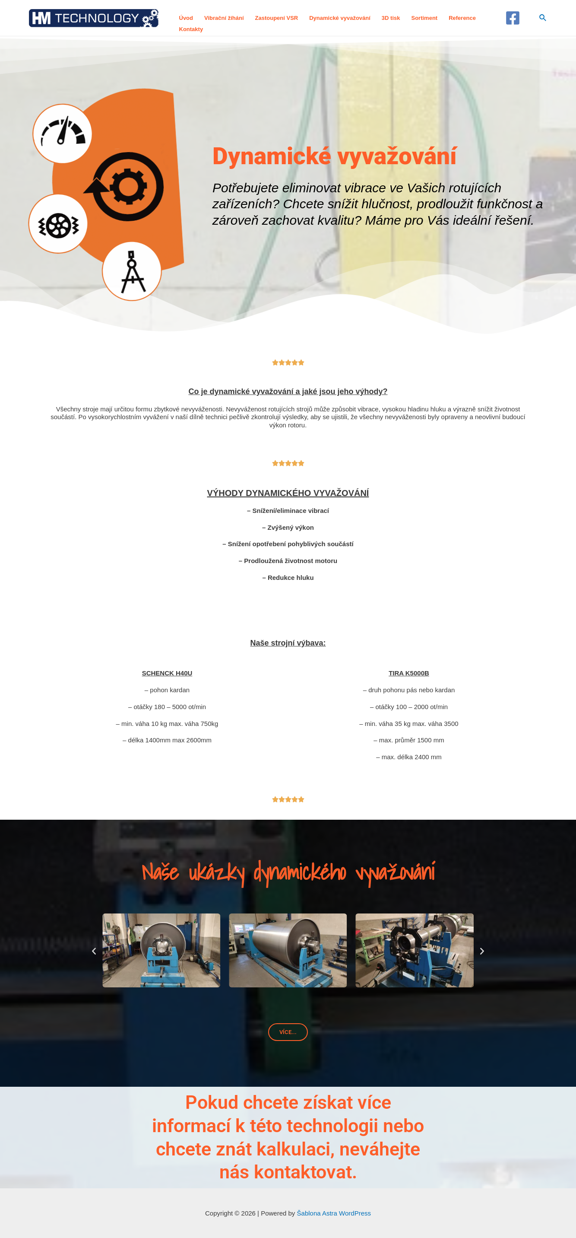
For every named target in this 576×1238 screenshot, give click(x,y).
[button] (93, 950)
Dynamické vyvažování (339, 18)
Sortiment (424, 18)
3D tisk (391, 18)
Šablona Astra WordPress (334, 1213)
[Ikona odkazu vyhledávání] (543, 18)
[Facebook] (513, 18)
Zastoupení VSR (276, 18)
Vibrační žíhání (224, 18)
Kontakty (191, 29)
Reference (462, 18)
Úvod (186, 18)
